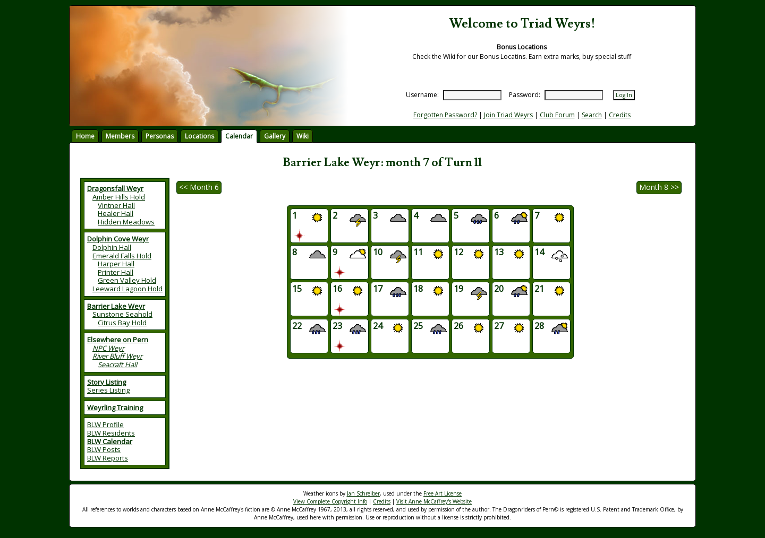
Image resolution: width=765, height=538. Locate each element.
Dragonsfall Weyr (115, 188)
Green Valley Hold (127, 280)
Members (120, 136)
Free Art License (442, 493)
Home (85, 136)
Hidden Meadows (126, 222)
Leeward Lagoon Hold (127, 288)
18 (430, 292)
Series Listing (108, 390)
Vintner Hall (116, 205)
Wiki (302, 136)
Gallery (274, 136)
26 (470, 329)
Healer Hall (115, 213)
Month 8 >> (659, 187)
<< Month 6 (199, 187)
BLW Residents (111, 433)
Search (592, 114)
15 (309, 292)
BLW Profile (105, 424)
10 (389, 255)
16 (349, 299)
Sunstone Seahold (122, 314)
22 (309, 329)
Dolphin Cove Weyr (118, 239)
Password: (524, 94)
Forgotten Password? (445, 114)
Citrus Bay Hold (122, 322)
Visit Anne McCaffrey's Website (434, 501)
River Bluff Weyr (117, 356)
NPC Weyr (108, 348)
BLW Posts (104, 449)
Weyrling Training (115, 407)
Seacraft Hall (117, 364)
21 (551, 292)
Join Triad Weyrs (508, 114)
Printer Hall (115, 272)
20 (511, 292)
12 (470, 255)
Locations (199, 136)
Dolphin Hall (111, 247)
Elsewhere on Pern (117, 339)
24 (389, 329)
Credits (620, 114)
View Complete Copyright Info (330, 501)
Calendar (239, 136)
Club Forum (557, 114)
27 (511, 329)
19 (470, 292)
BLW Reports (107, 458)
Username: (422, 94)
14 (551, 255)
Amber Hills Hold (118, 197)
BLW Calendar (109, 441)
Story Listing (106, 382)
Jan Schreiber (363, 493)
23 (349, 336)
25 (430, 329)
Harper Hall (116, 263)
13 (511, 255)
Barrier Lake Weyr (116, 306)
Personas (160, 136)
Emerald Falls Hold (121, 256)
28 (551, 329)
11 (430, 255)
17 (389, 292)
